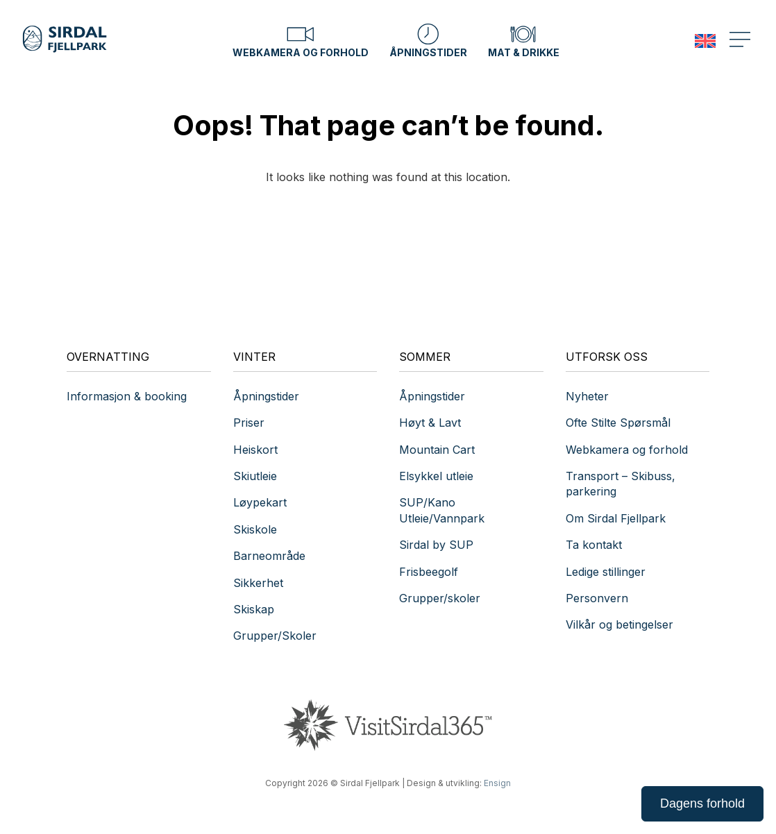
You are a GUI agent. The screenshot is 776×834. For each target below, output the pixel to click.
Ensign (497, 783)
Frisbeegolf (428, 572)
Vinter (254, 357)
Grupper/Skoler (275, 635)
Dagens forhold (702, 803)
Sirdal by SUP (436, 545)
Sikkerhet (258, 583)
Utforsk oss (607, 357)
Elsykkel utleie (436, 476)
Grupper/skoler (439, 598)
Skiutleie (255, 476)
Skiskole (255, 529)
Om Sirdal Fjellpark (616, 518)
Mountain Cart (437, 450)
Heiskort (255, 450)
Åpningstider (428, 40)
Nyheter (587, 396)
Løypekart (260, 502)
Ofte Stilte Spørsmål (618, 422)
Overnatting (108, 357)
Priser (248, 422)
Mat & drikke (523, 40)
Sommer (424, 357)
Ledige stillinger (606, 572)
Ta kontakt (595, 545)
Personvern (597, 598)
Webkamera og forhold (301, 40)
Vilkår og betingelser (619, 624)
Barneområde (269, 556)
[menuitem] (705, 41)
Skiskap (253, 609)
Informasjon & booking (127, 396)
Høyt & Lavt (430, 422)
